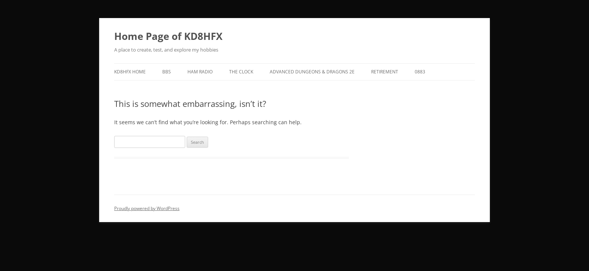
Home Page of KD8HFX (168, 36)
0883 (420, 72)
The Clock (241, 72)
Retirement (384, 72)
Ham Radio (200, 72)
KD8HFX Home (130, 72)
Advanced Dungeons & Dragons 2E (312, 72)
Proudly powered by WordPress (147, 208)
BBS (166, 72)
